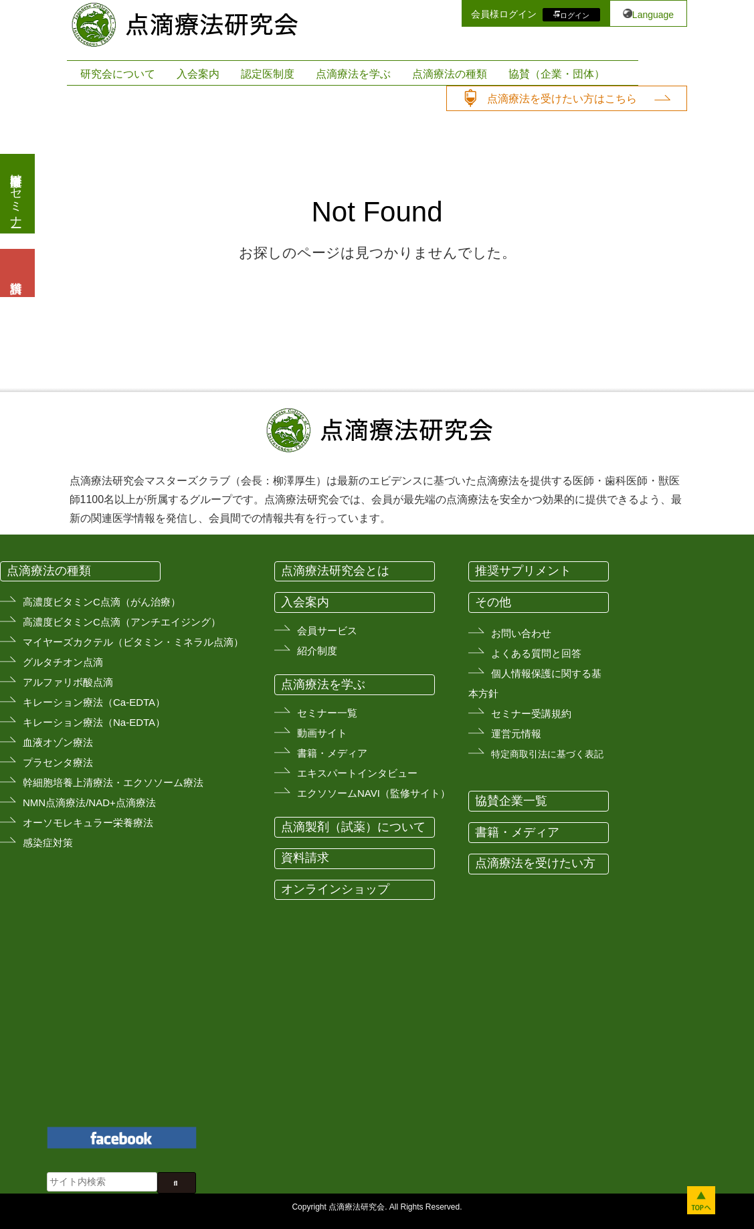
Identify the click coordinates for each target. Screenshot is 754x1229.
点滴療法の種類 (449, 74)
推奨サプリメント (523, 570)
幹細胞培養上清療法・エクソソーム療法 (113, 782)
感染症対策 (48, 842)
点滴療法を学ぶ (353, 74)
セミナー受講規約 (531, 713)
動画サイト (322, 733)
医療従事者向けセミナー (16, 193)
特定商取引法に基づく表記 (547, 754)
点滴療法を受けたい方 (535, 863)
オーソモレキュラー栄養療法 (88, 822)
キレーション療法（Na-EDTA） (94, 722)
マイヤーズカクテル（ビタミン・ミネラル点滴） (133, 642)
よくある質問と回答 (536, 653)
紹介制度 (317, 650)
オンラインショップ (335, 889)
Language (653, 14)
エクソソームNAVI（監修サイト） (373, 793)
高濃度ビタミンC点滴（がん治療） (102, 601)
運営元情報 (516, 733)
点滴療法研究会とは (335, 570)
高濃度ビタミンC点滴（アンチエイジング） (122, 622)
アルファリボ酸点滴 (68, 682)
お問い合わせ (521, 633)
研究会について (117, 74)
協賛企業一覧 (511, 801)
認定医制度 (267, 74)
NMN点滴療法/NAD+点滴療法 (89, 802)
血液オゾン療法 (58, 742)
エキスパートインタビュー (357, 773)
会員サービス (327, 630)
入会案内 (198, 74)
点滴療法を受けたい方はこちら (562, 98)
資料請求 (305, 857)
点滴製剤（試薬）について (353, 827)
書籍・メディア (332, 753)
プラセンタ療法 (58, 762)
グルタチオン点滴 (63, 662)
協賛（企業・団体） (556, 74)
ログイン (574, 15)
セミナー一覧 (327, 713)
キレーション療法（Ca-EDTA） (94, 702)
